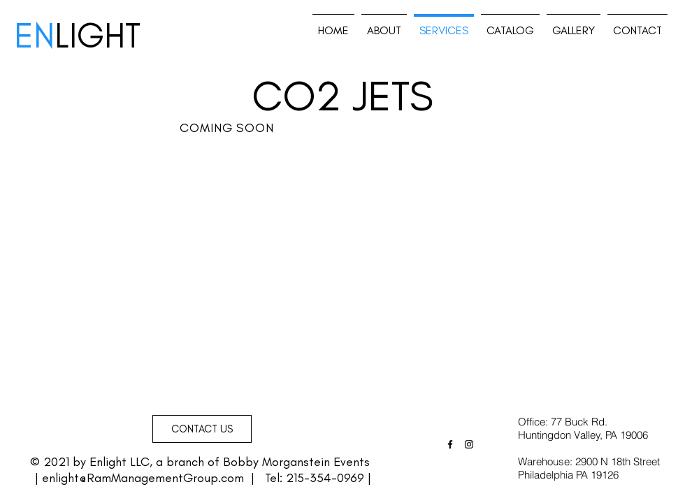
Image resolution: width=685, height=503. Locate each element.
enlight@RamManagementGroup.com (143, 478)
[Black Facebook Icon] (450, 444)
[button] (202, 429)
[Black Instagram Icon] (469, 444)
